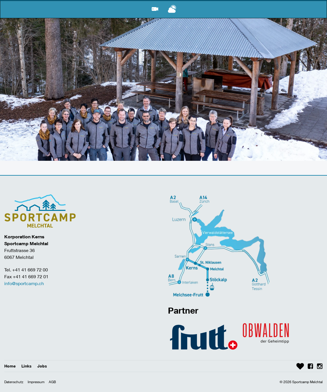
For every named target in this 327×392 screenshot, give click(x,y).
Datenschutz (13, 382)
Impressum (36, 382)
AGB (52, 382)
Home (10, 365)
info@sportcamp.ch (24, 283)
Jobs (42, 365)
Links (26, 365)
